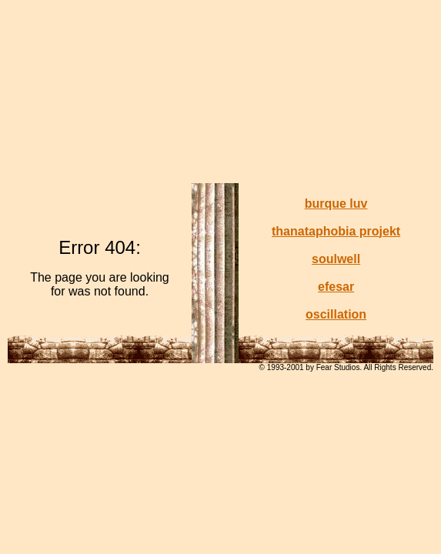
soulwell (336, 258)
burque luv (336, 203)
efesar (336, 286)
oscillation (336, 314)
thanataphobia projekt (336, 231)
